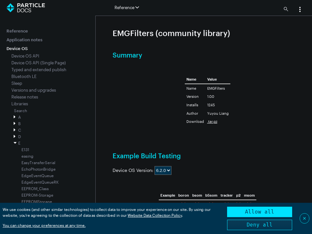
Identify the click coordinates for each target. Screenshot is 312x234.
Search (20, 110)
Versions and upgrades (33, 90)
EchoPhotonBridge (38, 169)
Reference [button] (127, 7)
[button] (300, 10)
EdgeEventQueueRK (40, 182)
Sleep (16, 83)
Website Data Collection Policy (155, 215)
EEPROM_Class (35, 188)
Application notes (24, 39)
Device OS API (25, 55)
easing (27, 156)
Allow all (259, 212)
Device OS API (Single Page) (38, 62)
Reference (17, 30)
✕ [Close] (304, 218)
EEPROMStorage (36, 201)
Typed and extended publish (38, 69)
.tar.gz (212, 121)
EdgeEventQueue (37, 175)
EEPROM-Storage (37, 195)
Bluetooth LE (23, 76)
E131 (25, 149)
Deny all (260, 225)
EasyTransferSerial (38, 162)
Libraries (19, 103)
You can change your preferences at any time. (44, 225)
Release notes (24, 96)
